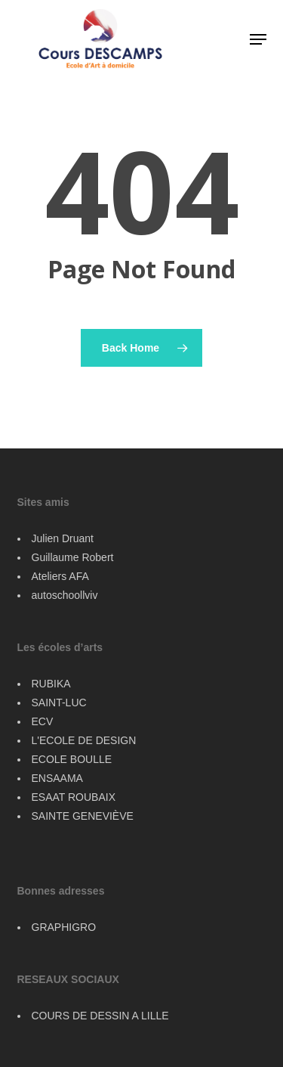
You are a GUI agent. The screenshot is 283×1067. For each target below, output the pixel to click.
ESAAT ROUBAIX (74, 797)
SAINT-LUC (59, 702)
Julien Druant (63, 538)
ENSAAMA (57, 778)
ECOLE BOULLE (72, 759)
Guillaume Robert (73, 557)
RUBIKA (51, 684)
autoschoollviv (65, 595)
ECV (43, 721)
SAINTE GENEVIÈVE (83, 816)
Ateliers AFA (60, 576)
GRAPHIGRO (64, 927)
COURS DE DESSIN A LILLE (100, 1016)
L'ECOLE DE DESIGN (84, 740)
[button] (258, 39)
